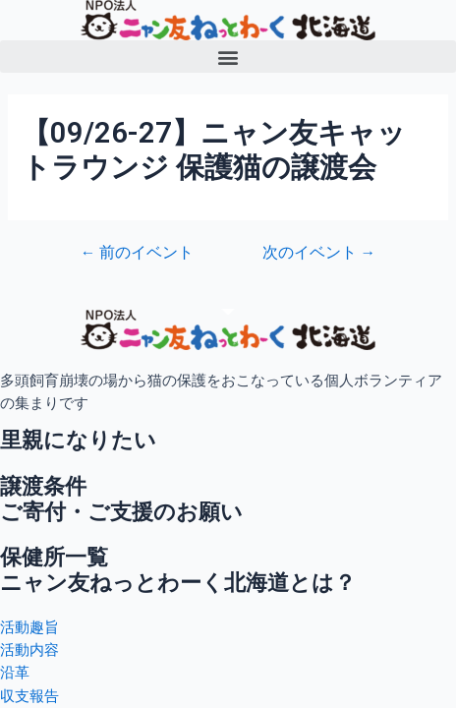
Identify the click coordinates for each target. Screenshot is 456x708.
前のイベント (138, 254)
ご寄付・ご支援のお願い (121, 512)
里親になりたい (78, 440)
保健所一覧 (54, 557)
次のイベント (319, 254)
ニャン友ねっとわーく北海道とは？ (178, 582)
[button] (228, 56)
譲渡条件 (43, 486)
